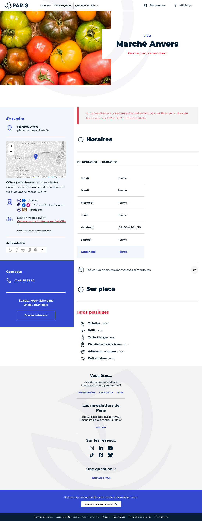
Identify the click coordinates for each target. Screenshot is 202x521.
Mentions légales (43, 517)
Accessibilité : (77, 517)
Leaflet (36, 177)
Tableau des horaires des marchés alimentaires (118, 270)
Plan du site (162, 517)
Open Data (119, 517)
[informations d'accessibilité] (26, 250)
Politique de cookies (140, 517)
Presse (106, 517)
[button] (36, 157)
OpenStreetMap (52, 177)
